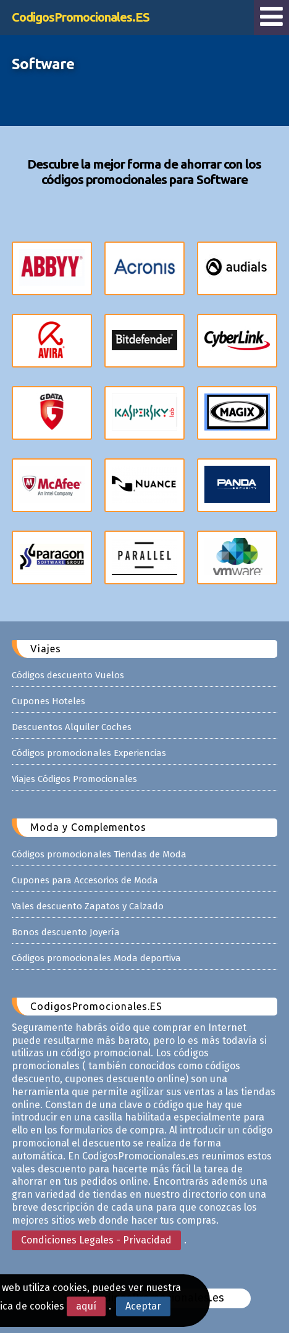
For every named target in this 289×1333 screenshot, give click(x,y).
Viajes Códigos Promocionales (74, 778)
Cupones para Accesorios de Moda (85, 880)
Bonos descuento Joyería (66, 932)
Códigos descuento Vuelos (68, 675)
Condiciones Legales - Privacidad (96, 1240)
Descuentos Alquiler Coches (72, 727)
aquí (86, 1306)
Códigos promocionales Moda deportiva (96, 958)
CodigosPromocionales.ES (80, 17)
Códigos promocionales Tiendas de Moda (99, 854)
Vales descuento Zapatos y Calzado (88, 906)
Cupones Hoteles (48, 701)
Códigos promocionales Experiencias (89, 753)
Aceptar (143, 1306)
